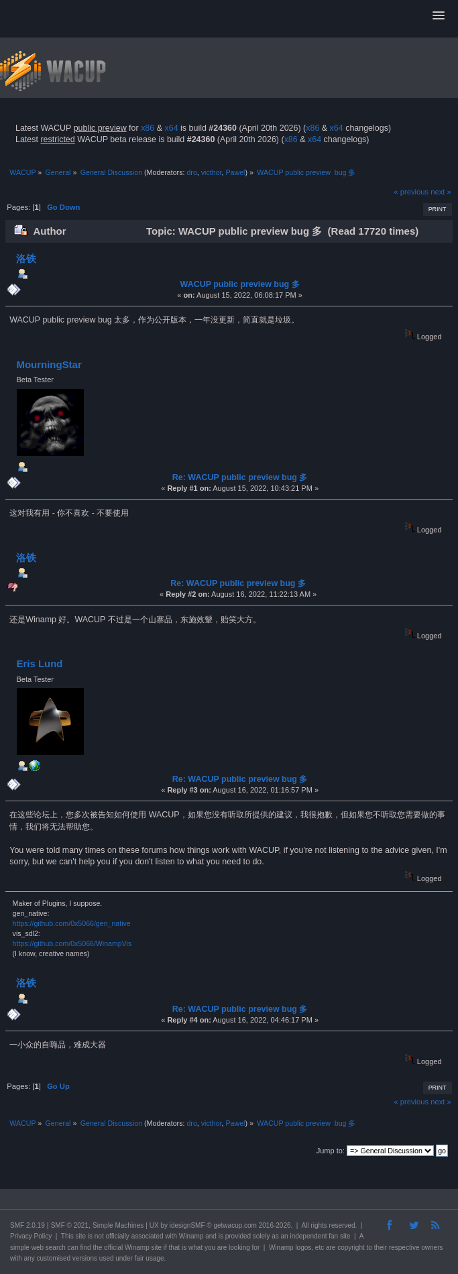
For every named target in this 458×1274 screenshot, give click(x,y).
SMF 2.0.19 (27, 1225)
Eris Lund (39, 663)
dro (191, 172)
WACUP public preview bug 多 (240, 284)
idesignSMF (187, 1225)
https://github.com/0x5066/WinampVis (72, 943)
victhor (211, 172)
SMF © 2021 (70, 1225)
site (80, 1236)
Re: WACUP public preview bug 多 (240, 477)
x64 (171, 128)
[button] (438, 16)
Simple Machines (118, 1225)
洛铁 (26, 258)
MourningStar (48, 364)
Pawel (235, 172)
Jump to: (331, 1151)
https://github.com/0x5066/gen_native (72, 923)
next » (441, 192)
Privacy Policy (31, 1236)
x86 (147, 128)
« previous (411, 192)
